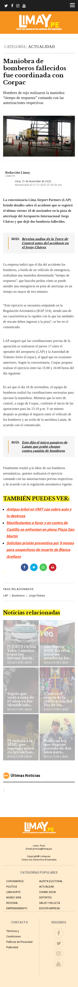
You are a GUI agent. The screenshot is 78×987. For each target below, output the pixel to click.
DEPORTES (45, 897)
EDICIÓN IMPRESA (49, 908)
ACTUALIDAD (41, 47)
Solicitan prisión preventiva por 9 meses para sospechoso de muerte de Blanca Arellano (40, 550)
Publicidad (12, 947)
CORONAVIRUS (15, 881)
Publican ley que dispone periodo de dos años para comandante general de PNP (58, 746)
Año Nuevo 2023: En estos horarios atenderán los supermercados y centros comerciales (58, 652)
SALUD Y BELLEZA (49, 903)
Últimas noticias (25, 775)
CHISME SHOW (47, 892)
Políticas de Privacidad (19, 942)
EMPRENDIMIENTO (16, 908)
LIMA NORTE (13, 892)
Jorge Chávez (36, 595)
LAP (5, 595)
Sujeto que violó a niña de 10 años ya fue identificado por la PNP (20, 699)
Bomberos (18, 595)
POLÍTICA (11, 886)
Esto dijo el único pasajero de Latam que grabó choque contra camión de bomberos (44, 447)
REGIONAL (12, 903)
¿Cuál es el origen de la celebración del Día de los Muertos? (58, 699)
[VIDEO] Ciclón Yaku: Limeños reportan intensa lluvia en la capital (21, 652)
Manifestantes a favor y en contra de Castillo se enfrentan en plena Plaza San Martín (40, 530)
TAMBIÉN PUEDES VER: (36, 499)
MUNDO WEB (13, 897)
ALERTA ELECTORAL (51, 881)
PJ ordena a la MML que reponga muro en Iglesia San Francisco (20, 746)
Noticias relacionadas (31, 613)
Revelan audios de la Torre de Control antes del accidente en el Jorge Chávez (45, 243)
